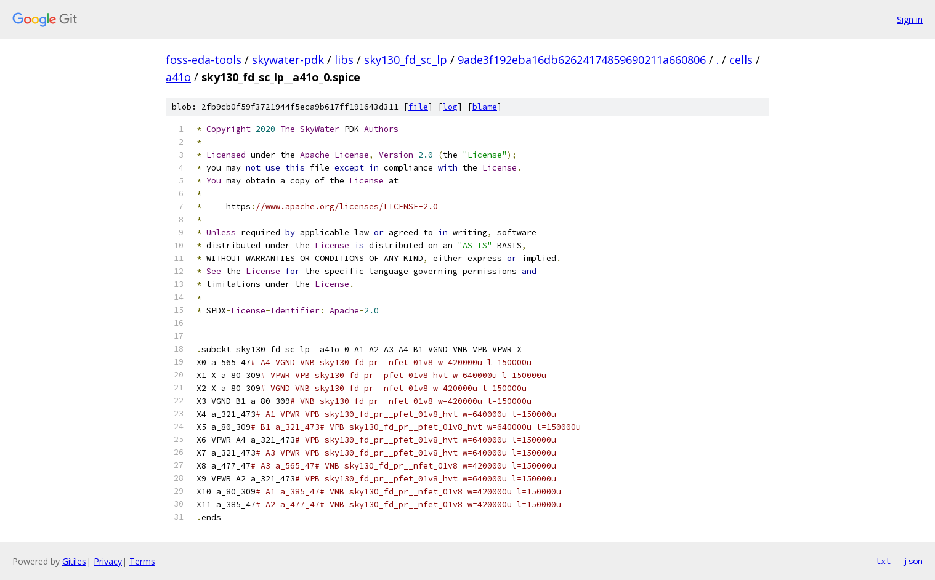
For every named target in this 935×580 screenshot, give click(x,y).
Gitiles (74, 561)
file (418, 107)
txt (883, 560)
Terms (142, 561)
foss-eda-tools (203, 59)
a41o (178, 77)
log (450, 107)
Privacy (108, 561)
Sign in (910, 19)
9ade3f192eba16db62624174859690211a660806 (582, 59)
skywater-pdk (288, 59)
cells (741, 59)
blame (484, 107)
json (913, 560)
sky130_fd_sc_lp (405, 59)
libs (344, 59)
